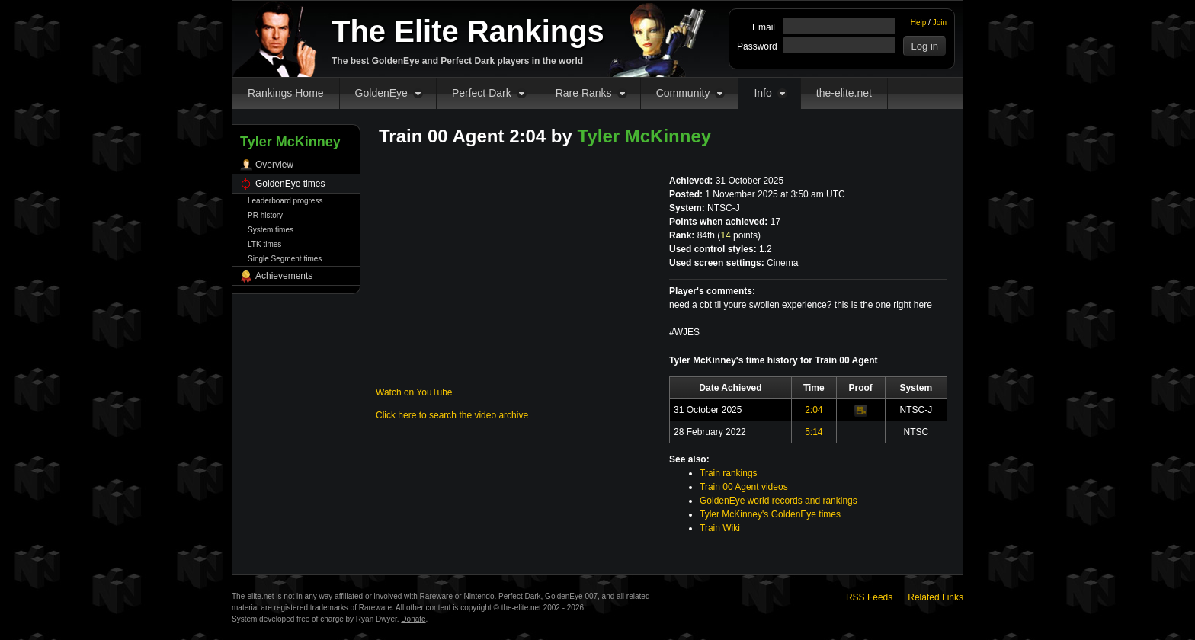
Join (940, 22)
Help (919, 22)
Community (683, 93)
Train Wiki (720, 528)
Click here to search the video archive (452, 415)
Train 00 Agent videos (744, 487)
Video (860, 410)
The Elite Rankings (468, 31)
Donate (413, 619)
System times (270, 230)
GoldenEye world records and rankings (778, 500)
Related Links (935, 597)
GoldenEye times (290, 183)
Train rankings (729, 473)
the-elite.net (844, 93)
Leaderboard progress (285, 201)
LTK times (264, 244)
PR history (265, 215)
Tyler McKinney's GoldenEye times (770, 514)
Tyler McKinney (645, 136)
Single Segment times (285, 258)
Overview (274, 164)
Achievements (283, 275)
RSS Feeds (869, 597)
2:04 (813, 410)
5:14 (813, 432)
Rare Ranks (584, 93)
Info (762, 93)
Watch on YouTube (414, 392)
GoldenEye (381, 93)
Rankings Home (286, 93)
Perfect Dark (481, 93)
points (739, 235)
